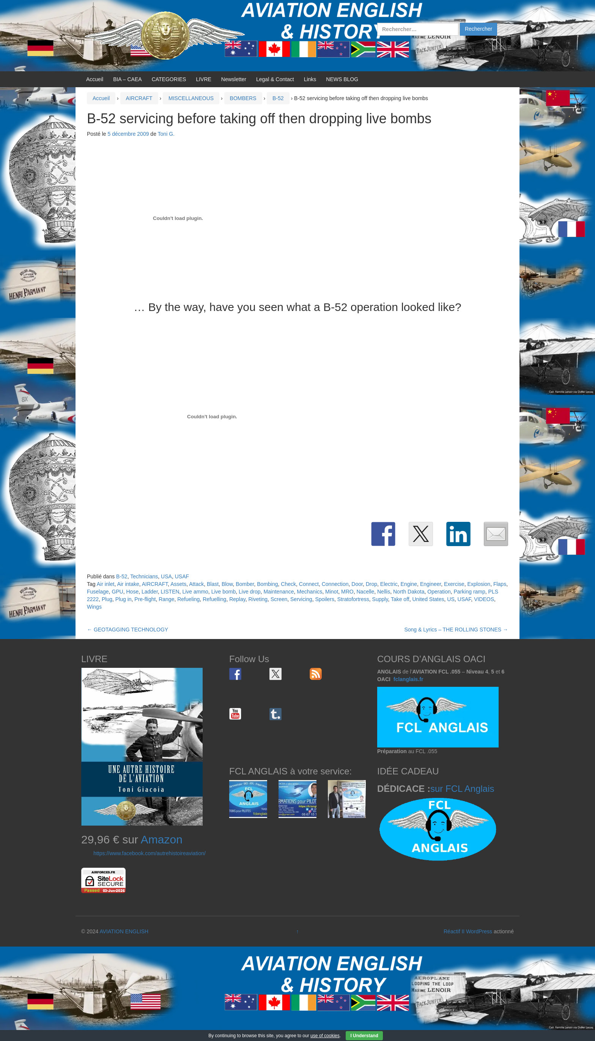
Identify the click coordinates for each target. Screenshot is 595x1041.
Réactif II (454, 931)
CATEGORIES (169, 79)
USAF (182, 576)
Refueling (188, 599)
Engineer (430, 584)
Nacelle (366, 592)
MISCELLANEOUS (191, 98)
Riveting (258, 599)
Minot (331, 592)
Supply (380, 599)
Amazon (162, 839)
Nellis (383, 592)
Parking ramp (469, 592)
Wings (94, 607)
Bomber (245, 584)
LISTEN (170, 592)
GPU (117, 592)
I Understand (364, 1035)
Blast (213, 584)
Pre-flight (145, 599)
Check (288, 584)
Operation (438, 592)
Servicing (301, 599)
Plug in (123, 599)
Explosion (478, 584)
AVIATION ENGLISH (123, 931)
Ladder (150, 592)
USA (166, 576)
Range (166, 599)
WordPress (479, 931)
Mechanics (309, 592)
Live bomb (223, 592)
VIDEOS (484, 599)
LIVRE (203, 79)
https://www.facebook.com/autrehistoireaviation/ (149, 853)
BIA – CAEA (127, 79)
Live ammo (195, 592)
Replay (237, 599)
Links (310, 79)
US (450, 599)
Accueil (94, 79)
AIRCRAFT (139, 98)
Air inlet (106, 584)
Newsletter (233, 79)
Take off (400, 599)
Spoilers (324, 599)
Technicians (144, 576)
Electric (389, 584)
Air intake (128, 584)
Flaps (499, 584)
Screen (279, 599)
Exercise (454, 584)
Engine (409, 584)
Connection (335, 584)
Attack (196, 584)
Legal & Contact (275, 79)
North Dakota (408, 592)
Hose (132, 592)
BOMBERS (243, 98)
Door (357, 584)
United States (428, 599)
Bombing (267, 584)
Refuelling (214, 599)
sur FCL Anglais (462, 788)
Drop (371, 584)
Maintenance (278, 592)
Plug (107, 599)
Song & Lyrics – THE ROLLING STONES (456, 629)
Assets (178, 584)
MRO (347, 592)
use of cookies (325, 1035)
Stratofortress (353, 599)
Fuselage (98, 592)
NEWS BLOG (342, 79)
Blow (227, 584)
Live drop (250, 592)
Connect (309, 584)
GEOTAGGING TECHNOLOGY (127, 629)
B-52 (278, 98)
